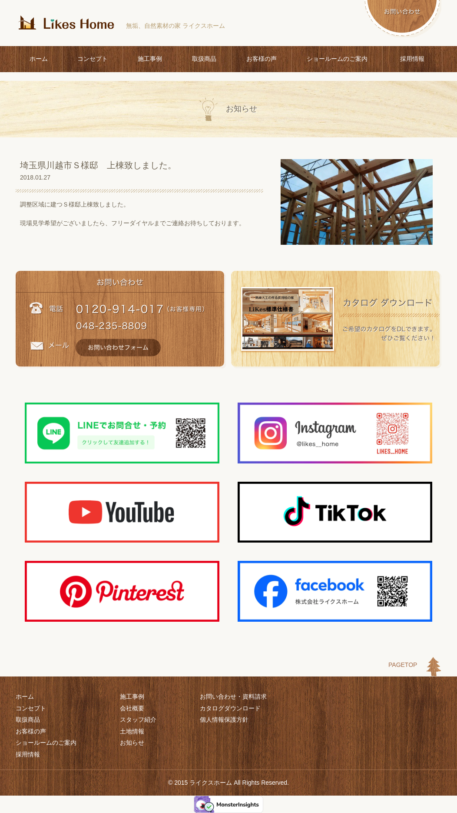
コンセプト (92, 58)
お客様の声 (261, 58)
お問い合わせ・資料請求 (233, 696)
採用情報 (412, 58)
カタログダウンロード (230, 708)
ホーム (39, 58)
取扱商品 (204, 58)
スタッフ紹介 (138, 719)
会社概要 (132, 708)
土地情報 (132, 731)
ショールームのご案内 (337, 58)
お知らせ (132, 742)
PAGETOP (402, 664)
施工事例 (150, 58)
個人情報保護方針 (224, 719)
